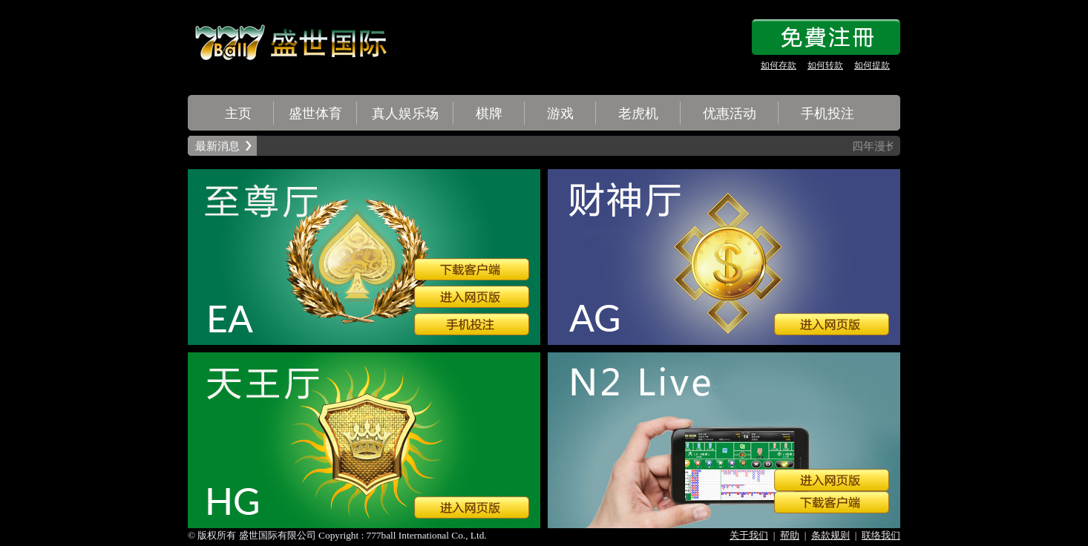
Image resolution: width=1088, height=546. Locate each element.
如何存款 (778, 65)
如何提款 (872, 65)
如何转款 (825, 65)
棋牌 (489, 113)
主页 (238, 113)
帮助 (789, 535)
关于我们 (749, 535)
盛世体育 (315, 113)
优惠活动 (729, 113)
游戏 (560, 113)
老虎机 (638, 113)
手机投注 (827, 113)
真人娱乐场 (405, 113)
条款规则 (830, 535)
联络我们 (881, 535)
